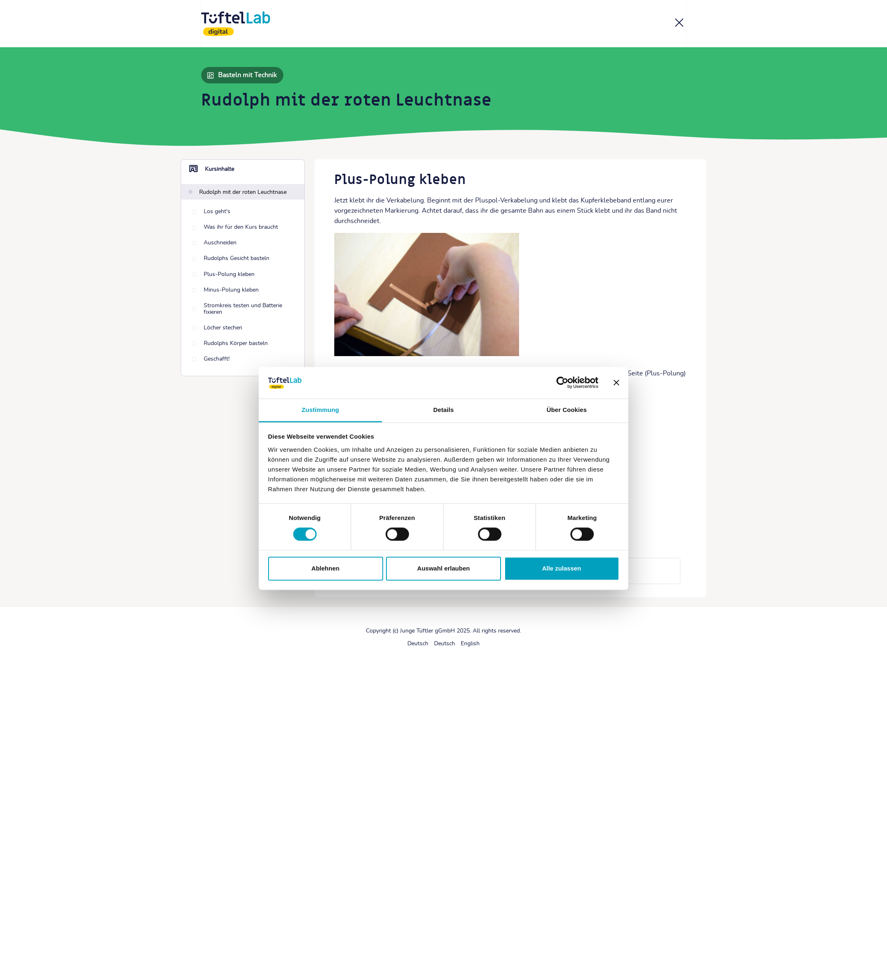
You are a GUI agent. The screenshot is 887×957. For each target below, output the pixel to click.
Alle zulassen (561, 568)
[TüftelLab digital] (235, 24)
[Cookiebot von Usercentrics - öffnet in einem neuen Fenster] (562, 383)
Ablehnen (325, 568)
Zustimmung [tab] (320, 409)
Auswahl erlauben (443, 568)
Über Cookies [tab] (567, 409)
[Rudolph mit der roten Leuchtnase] (237, 192)
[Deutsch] (417, 644)
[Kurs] (679, 24)
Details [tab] (443, 409)
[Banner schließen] (616, 383)
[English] (470, 644)
